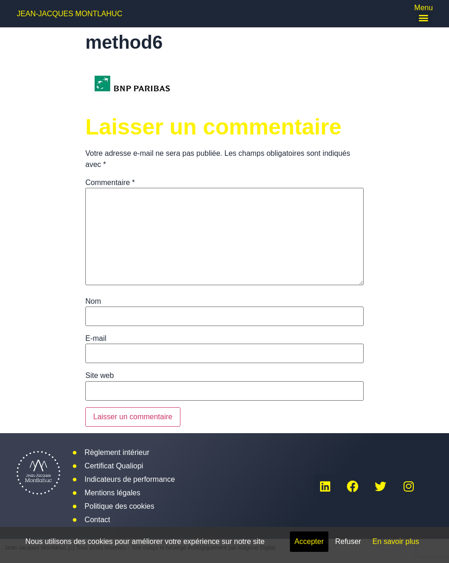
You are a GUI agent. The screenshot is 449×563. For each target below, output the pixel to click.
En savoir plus (395, 541)
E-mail (95, 338)
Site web (99, 375)
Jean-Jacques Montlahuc (69, 14)
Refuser (348, 541)
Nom (93, 301)
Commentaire (110, 182)
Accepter (309, 541)
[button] (423, 17)
